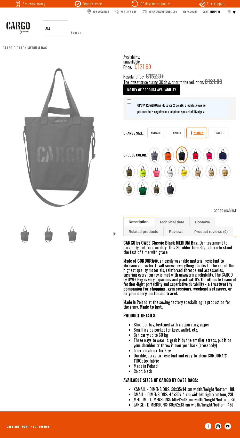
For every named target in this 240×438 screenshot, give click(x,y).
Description (139, 222)
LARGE (220, 132)
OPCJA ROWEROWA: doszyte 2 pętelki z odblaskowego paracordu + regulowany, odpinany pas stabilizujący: (171, 108)
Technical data (171, 222)
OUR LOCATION (98, 11)
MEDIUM (199, 132)
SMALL (177, 132)
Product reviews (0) (211, 232)
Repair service (92, 3)
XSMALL (156, 132)
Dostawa (202, 222)
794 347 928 (125, 11)
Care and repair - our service (28, 426)
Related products (143, 232)
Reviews (176, 232)
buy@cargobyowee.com (160, 11)
